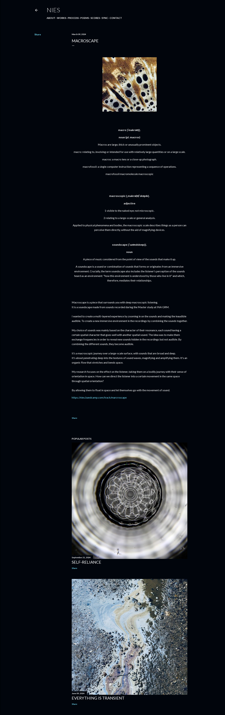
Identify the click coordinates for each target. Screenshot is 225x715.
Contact (116, 17)
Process (73, 17)
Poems (84, 17)
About (51, 17)
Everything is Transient (98, 697)
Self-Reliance (86, 562)
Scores (95, 17)
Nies (53, 10)
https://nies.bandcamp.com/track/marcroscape (99, 397)
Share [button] (37, 34)
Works (61, 17)
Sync (105, 17)
